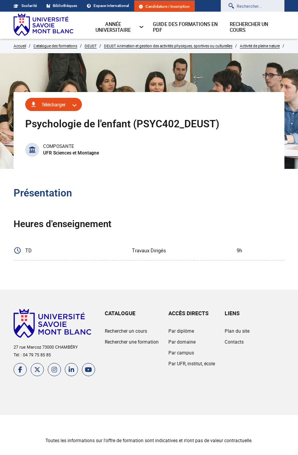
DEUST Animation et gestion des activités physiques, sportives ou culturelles (168, 46)
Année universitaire (119, 27)
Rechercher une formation (132, 342)
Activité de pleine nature (260, 46)
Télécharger (54, 104)
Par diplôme (181, 331)
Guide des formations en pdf (185, 27)
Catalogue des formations (55, 46)
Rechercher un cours (249, 27)
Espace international (108, 5)
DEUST (91, 46)
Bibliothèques (62, 5)
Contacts (234, 342)
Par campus (181, 352)
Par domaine (182, 342)
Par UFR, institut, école (191, 363)
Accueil (20, 46)
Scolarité (25, 5)
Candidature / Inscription (164, 6)
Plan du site (237, 331)
